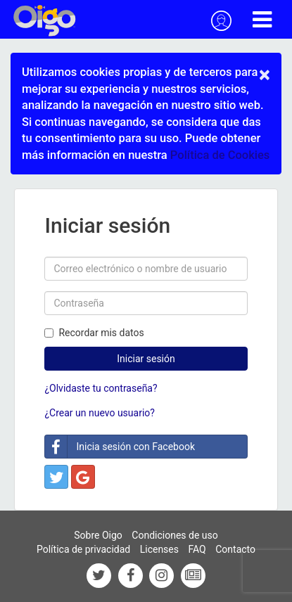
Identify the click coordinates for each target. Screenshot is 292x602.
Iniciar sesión (146, 358)
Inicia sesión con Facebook (120, 446)
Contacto (235, 549)
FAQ (196, 549)
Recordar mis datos (94, 332)
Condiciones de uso (174, 535)
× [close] (264, 74)
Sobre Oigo (98, 535)
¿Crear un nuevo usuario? (99, 412)
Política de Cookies (219, 155)
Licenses (159, 549)
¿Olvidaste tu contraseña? (100, 388)
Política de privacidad (83, 549)
